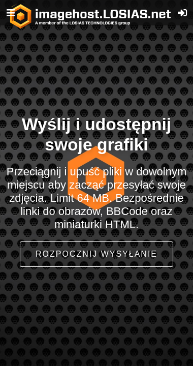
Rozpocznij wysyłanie (96, 254)
